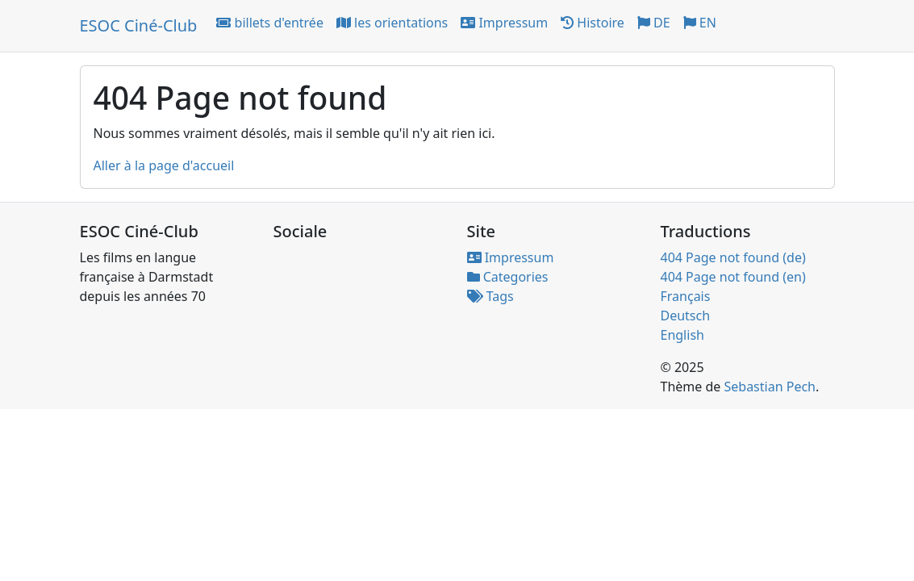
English (682, 335)
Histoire (592, 22)
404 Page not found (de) (733, 257)
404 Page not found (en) (733, 277)
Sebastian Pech (770, 386)
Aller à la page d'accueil (164, 165)
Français (686, 296)
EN (699, 22)
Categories (508, 277)
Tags (490, 296)
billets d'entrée (269, 22)
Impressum (504, 22)
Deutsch (686, 315)
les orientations (392, 22)
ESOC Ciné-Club (139, 25)
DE (653, 22)
